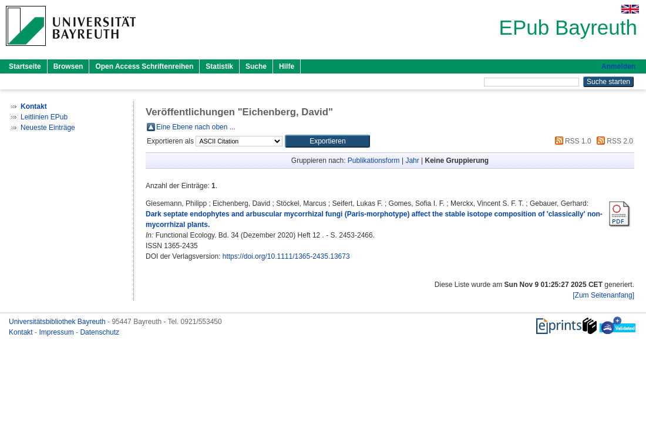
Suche (256, 66)
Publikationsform (374, 160)
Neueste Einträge (48, 127)
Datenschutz (99, 332)
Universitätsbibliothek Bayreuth (58, 322)
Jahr (412, 160)
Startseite (25, 66)
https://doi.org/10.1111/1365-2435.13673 (286, 256)
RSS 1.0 (571, 141)
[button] (327, 141)
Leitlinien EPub (44, 117)
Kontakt (22, 332)
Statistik (219, 66)
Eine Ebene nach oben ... (195, 127)
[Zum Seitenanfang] (603, 295)
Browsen (68, 66)
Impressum (57, 332)
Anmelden (618, 66)
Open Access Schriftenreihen (144, 66)
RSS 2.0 (613, 141)
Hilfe (286, 66)
